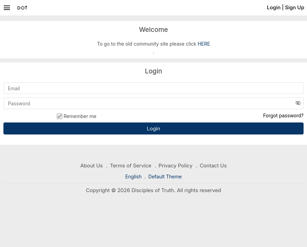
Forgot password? (283, 115)
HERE (203, 44)
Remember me (77, 116)
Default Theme (165, 176)
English (134, 176)
